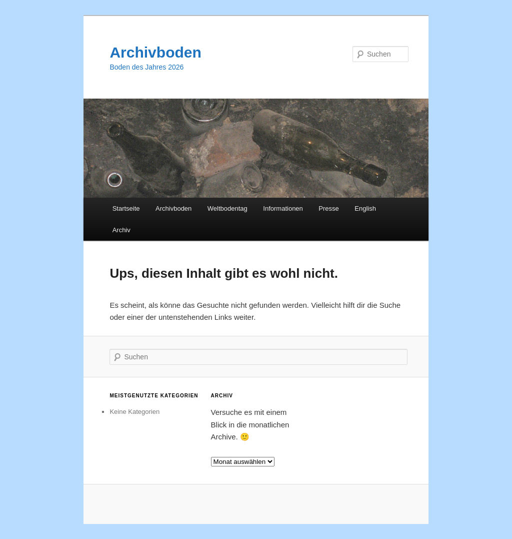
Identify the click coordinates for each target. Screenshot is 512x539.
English (365, 208)
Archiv (121, 230)
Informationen (283, 208)
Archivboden (155, 52)
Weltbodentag (228, 208)
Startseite (126, 208)
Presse (328, 208)
